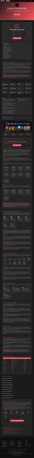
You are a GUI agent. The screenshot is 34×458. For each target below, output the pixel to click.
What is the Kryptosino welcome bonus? (17, 380)
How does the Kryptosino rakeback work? (17, 382)
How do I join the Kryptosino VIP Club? (17, 397)
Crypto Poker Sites (19, 446)
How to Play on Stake (12, 442)
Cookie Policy (24, 449)
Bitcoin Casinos (19, 442)
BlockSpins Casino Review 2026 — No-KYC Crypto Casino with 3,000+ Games (13, 428)
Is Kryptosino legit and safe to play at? (17, 378)
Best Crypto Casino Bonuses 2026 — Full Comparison (10, 430)
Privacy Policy (10, 449)
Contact (26, 443)
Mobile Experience (6, 53)
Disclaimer (17, 449)
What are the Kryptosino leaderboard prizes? (17, 384)
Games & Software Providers (7, 48)
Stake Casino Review (4, 446)
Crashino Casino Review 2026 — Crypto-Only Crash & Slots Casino (12, 429)
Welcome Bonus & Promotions (7, 47)
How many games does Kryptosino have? (17, 391)
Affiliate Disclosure (20, 449)
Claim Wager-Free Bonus (17, 38)
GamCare (14, 455)
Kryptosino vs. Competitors (7, 55)
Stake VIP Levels (12, 443)
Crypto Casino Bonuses (5, 443)
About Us (26, 442)
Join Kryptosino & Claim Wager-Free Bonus (17, 420)
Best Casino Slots (4, 442)
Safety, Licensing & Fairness (7, 54)
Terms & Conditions (13, 449)
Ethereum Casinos (19, 443)
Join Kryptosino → (17, 14)
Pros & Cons (5, 46)
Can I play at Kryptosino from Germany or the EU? (17, 395)
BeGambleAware (18, 455)
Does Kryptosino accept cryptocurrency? (17, 389)
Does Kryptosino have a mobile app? (17, 393)
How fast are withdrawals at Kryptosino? (17, 387)
